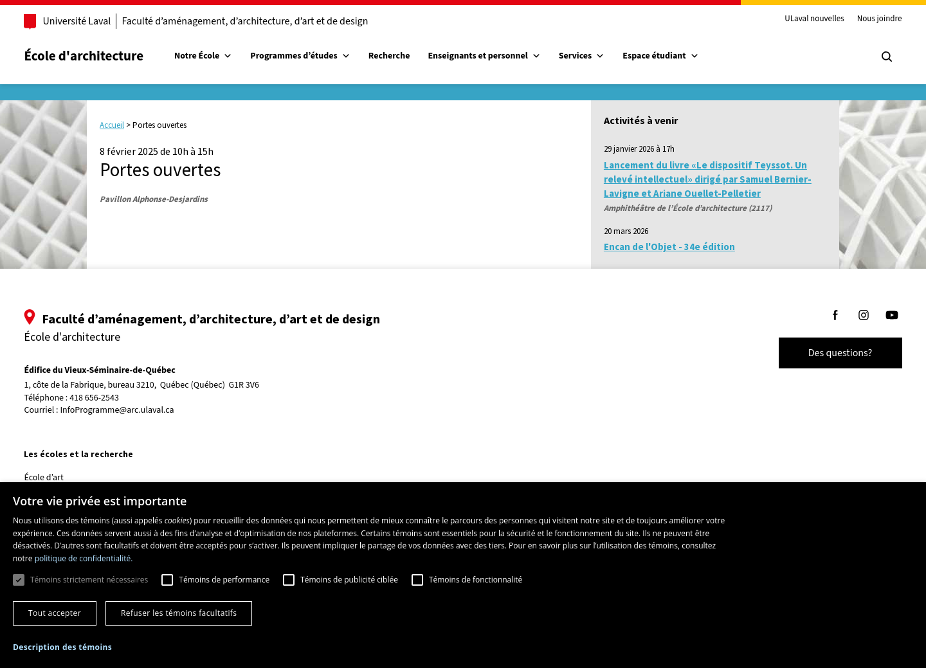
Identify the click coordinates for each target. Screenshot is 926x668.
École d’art (62, 477)
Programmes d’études (318, 56)
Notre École (222, 56)
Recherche (407, 56)
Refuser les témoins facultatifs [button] (179, 613)
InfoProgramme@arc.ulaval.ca (135, 410)
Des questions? (822, 353)
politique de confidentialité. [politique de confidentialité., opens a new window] (84, 558)
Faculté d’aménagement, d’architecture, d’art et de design (263, 21)
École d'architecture (102, 56)
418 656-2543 (113, 398)
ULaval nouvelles (796, 19)
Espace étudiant (679, 56)
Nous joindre (861, 19)
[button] (62, 647)
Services (600, 56)
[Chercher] (868, 56)
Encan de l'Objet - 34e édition (669, 246)
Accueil (112, 125)
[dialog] (463, 575)
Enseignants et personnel (502, 56)
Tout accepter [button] (54, 613)
